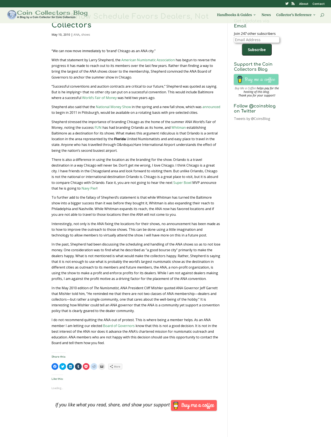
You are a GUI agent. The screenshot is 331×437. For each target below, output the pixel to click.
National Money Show (113, 106)
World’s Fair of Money (99, 97)
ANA (76, 35)
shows (85, 35)
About (303, 4)
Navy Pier (89, 188)
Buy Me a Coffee (245, 88)
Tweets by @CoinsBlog (252, 118)
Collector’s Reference (294, 15)
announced (211, 106)
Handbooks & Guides (234, 15)
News (266, 15)
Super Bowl (182, 182)
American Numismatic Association (148, 60)
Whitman (178, 127)
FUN (98, 127)
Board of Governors (119, 325)
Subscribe (257, 49)
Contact (318, 4)
